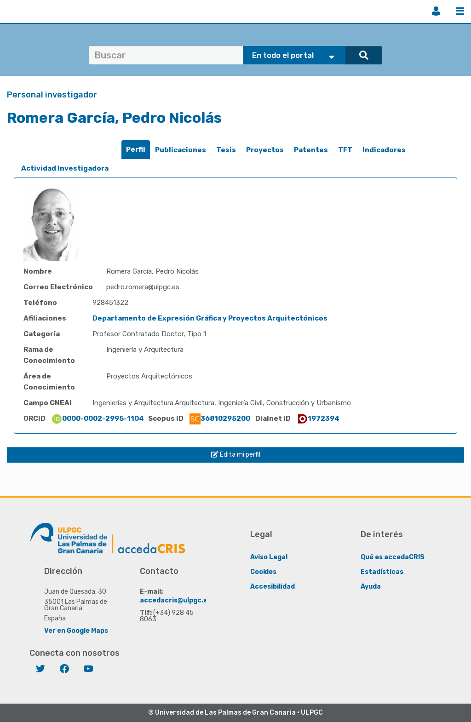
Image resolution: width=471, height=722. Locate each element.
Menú (459, 11)
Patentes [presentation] (311, 150)
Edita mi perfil (235, 454)
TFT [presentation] (345, 150)
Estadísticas (382, 572)
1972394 (318, 418)
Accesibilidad (272, 586)
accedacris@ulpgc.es (175, 600)
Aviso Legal (268, 557)
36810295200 (220, 418)
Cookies (263, 572)
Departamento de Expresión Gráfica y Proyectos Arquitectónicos (209, 318)
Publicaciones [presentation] (180, 150)
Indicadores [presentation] (384, 150)
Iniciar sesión (436, 11)
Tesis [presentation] (226, 150)
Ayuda (371, 586)
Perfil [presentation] (135, 149)
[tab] (135, 149)
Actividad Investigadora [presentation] (65, 168)
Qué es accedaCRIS (393, 557)
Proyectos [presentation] (265, 150)
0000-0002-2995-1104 (97, 418)
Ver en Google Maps (76, 631)
